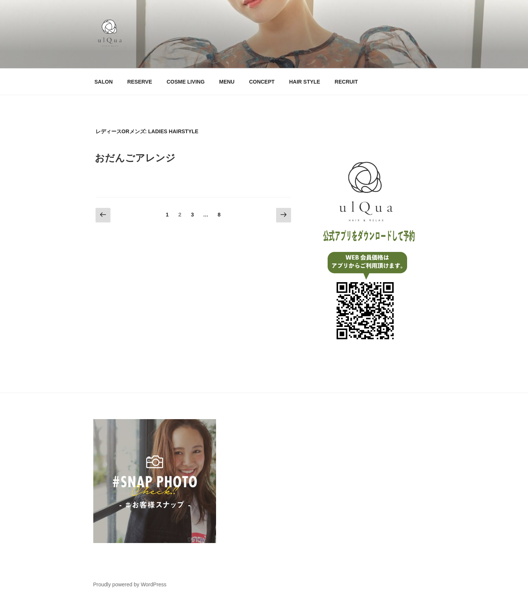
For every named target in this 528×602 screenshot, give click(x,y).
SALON (103, 82)
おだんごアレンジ (135, 157)
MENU (226, 82)
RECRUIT (346, 82)
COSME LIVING (185, 82)
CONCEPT (261, 82)
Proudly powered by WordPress (130, 584)
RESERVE (139, 82)
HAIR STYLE (304, 82)
